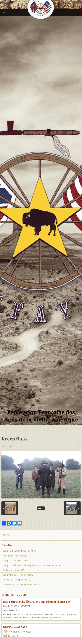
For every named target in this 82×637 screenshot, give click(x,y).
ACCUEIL (7, 535)
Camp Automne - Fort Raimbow (18, 574)
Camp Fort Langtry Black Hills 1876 (19, 550)
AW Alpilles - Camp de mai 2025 (18, 579)
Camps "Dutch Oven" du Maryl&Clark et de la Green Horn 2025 (32, 565)
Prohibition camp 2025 (13, 570)
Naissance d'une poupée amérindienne (21, 584)
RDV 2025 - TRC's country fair (17, 555)
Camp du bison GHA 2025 (15, 560)
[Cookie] (6, 631)
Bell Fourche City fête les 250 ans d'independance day (37, 601)
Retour (41, 508)
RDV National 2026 (15, 627)
